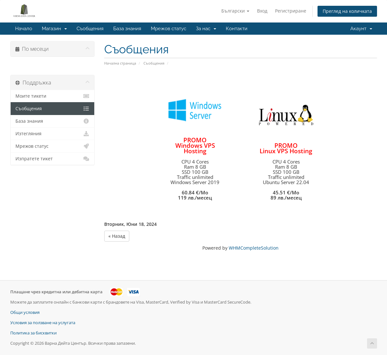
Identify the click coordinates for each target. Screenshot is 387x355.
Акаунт (361, 28)
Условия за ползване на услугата (42, 322)
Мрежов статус (168, 28)
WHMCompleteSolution (254, 248)
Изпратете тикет (52, 159)
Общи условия (25, 312)
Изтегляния (52, 134)
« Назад (116, 236)
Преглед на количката (347, 11)
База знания (127, 28)
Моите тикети (52, 96)
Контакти (236, 28)
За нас (206, 28)
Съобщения (90, 28)
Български (235, 11)
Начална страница (120, 63)
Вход (262, 11)
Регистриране (290, 11)
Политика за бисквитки (33, 333)
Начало (23, 28)
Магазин (54, 28)
